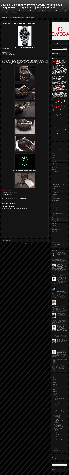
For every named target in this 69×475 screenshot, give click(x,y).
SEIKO (53, 227)
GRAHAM (53, 188)
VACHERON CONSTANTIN (57, 244)
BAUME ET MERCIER (56, 157)
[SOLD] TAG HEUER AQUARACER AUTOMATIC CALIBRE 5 (59, 407)
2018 (54, 384)
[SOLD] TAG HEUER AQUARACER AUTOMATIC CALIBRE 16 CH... (59, 398)
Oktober (55, 446)
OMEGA (53, 209)
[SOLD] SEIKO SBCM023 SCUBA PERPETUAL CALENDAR (59, 437)
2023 (54, 375)
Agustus (55, 450)
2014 (54, 391)
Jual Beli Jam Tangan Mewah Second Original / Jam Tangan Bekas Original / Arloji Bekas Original (32, 6)
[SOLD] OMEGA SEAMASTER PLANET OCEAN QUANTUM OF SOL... (59, 402)
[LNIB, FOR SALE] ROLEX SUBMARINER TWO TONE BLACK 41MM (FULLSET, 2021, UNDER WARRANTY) (61, 254)
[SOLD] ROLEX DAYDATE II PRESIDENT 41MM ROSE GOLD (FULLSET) (62, 341)
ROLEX (53, 225)
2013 (54, 393)
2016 (54, 387)
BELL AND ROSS (55, 159)
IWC (52, 196)
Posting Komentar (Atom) (27, 243)
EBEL (53, 180)
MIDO (53, 204)
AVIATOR (53, 151)
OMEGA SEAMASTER (56, 211)
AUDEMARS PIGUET (56, 149)
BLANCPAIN (54, 161)
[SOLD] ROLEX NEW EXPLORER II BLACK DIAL (58, 429)
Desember (56, 394)
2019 (54, 382)
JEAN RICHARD (55, 200)
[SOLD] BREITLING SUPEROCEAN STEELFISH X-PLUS (58, 425)
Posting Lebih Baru (6, 240)
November (56, 445)
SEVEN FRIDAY (55, 229)
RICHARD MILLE (55, 223)
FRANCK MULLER (55, 182)
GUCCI (53, 190)
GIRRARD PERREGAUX (56, 186)
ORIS (5, 200)
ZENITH (53, 246)
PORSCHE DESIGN (56, 221)
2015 (54, 389)
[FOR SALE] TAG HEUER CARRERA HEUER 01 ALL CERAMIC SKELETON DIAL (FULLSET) (62, 362)
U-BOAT (53, 240)
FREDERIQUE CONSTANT (57, 184)
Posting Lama (45, 240)
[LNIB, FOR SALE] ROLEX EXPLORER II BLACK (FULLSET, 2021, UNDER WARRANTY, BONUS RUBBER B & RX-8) (59, 316)
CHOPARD (54, 171)
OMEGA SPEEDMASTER (57, 213)
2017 (54, 386)
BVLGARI (53, 165)
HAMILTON (54, 192)
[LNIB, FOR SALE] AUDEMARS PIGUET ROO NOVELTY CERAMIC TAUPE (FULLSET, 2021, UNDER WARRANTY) (59, 290)
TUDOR (53, 238)
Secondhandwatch (57, 457)
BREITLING (54, 163)
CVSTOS (53, 178)
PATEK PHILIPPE (55, 219)
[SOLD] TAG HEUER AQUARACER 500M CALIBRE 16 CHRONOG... (58, 421)
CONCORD (54, 173)
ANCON (53, 146)
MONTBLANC (54, 207)
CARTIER (53, 167)
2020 (54, 381)
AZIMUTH (53, 153)
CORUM (53, 175)
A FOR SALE (54, 144)
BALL (53, 155)
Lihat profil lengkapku (56, 458)
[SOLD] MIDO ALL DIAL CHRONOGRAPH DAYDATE (58, 433)
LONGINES (54, 202)
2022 (54, 377)
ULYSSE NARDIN (55, 242)
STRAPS (53, 233)
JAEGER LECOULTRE (56, 198)
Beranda (26, 240)
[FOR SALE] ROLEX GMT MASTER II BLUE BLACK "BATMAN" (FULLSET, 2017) (62, 279)
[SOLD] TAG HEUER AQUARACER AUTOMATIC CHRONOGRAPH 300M (59, 441)
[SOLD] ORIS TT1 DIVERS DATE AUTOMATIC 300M (58, 416)
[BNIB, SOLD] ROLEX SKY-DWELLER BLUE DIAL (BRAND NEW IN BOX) (61, 352)
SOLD (8, 200)
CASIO (53, 169)
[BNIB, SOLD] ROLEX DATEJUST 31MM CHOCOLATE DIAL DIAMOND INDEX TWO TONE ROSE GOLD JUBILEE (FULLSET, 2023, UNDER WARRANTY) (59, 304)
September (56, 448)
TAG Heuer (54, 235)
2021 (54, 379)
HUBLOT (53, 194)
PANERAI (53, 217)
